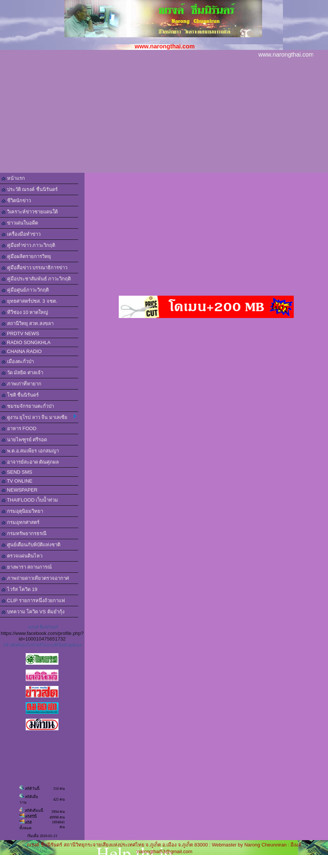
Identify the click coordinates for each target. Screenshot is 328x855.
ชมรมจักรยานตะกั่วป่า (27, 406)
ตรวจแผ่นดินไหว (21, 556)
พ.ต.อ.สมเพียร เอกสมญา (30, 451)
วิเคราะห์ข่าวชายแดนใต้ (29, 211)
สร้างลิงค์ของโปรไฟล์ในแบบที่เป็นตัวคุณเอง (42, 645)
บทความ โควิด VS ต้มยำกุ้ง (32, 611)
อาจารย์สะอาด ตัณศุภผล (30, 462)
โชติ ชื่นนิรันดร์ (20, 395)
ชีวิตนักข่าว (16, 200)
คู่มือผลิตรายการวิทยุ (26, 256)
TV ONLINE (16, 481)
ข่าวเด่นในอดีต (19, 223)
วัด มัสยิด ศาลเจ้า (22, 372)
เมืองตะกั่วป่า (17, 361)
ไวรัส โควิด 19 (19, 589)
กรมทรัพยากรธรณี (24, 533)
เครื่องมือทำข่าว (21, 234)
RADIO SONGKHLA (26, 342)
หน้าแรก (13, 178)
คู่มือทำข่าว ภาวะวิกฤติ (28, 245)
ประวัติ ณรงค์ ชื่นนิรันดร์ (29, 189)
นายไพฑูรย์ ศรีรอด (24, 439)
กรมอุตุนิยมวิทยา (22, 511)
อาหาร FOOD (18, 428)
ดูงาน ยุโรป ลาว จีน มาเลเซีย (38, 417)
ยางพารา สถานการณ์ (26, 567)
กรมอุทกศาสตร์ (20, 522)
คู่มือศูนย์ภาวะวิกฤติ (25, 290)
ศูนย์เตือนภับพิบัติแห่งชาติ (30, 544)
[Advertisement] (164, 117)
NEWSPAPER (19, 490)
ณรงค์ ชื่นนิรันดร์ (43, 627)
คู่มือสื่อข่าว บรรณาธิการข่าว (34, 267)
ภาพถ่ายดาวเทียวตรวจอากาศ (35, 578)
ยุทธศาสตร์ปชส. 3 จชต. (29, 301)
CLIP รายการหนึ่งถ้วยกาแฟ (33, 600)
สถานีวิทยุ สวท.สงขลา (27, 323)
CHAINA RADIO (21, 351)
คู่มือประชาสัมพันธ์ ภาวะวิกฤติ (36, 279)
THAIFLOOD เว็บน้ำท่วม (29, 500)
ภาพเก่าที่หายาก (21, 384)
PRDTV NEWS (20, 333)
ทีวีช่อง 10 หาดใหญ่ (24, 312)
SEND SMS (16, 472)
